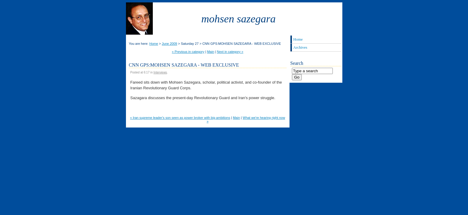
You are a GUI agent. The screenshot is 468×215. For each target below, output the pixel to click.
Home (153, 43)
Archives (300, 47)
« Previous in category (188, 51)
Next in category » (230, 51)
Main (210, 51)
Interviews (160, 72)
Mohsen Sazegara (238, 19)
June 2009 (169, 43)
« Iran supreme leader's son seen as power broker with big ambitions (180, 117)
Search (297, 63)
